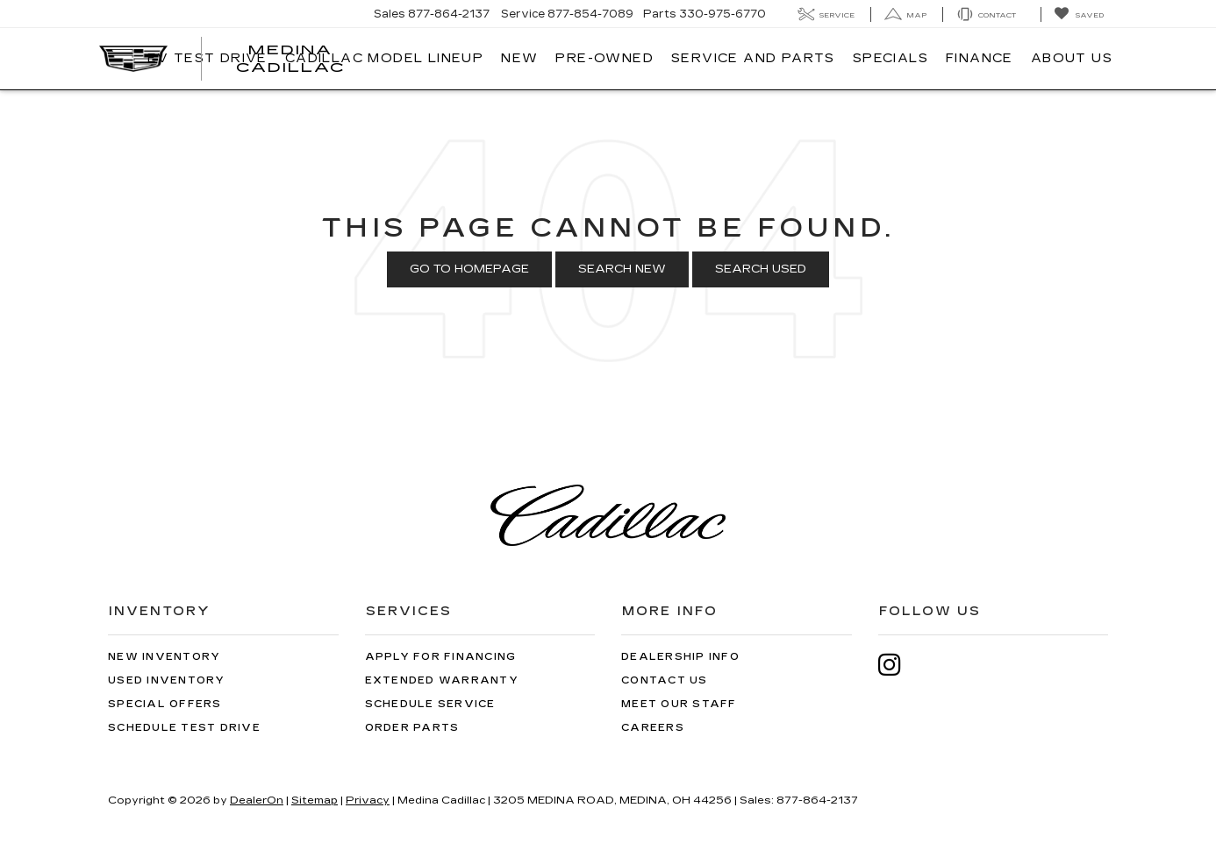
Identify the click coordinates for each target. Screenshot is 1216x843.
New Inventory (164, 656)
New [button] (519, 58)
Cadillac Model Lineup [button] (384, 58)
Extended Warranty (442, 680)
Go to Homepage (469, 269)
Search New (622, 269)
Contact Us (664, 680)
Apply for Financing (441, 656)
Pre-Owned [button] (604, 58)
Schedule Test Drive (184, 727)
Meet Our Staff (679, 704)
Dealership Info (680, 656)
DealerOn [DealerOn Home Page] (256, 800)
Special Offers (165, 704)
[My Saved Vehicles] (1079, 14)
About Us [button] (1071, 58)
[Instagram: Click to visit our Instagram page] (898, 665)
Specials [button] (890, 58)
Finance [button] (979, 58)
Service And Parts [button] (753, 58)
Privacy (368, 800)
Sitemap (314, 800)
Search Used (760, 269)
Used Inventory (166, 680)
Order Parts (412, 727)
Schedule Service (430, 704)
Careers (652, 727)
